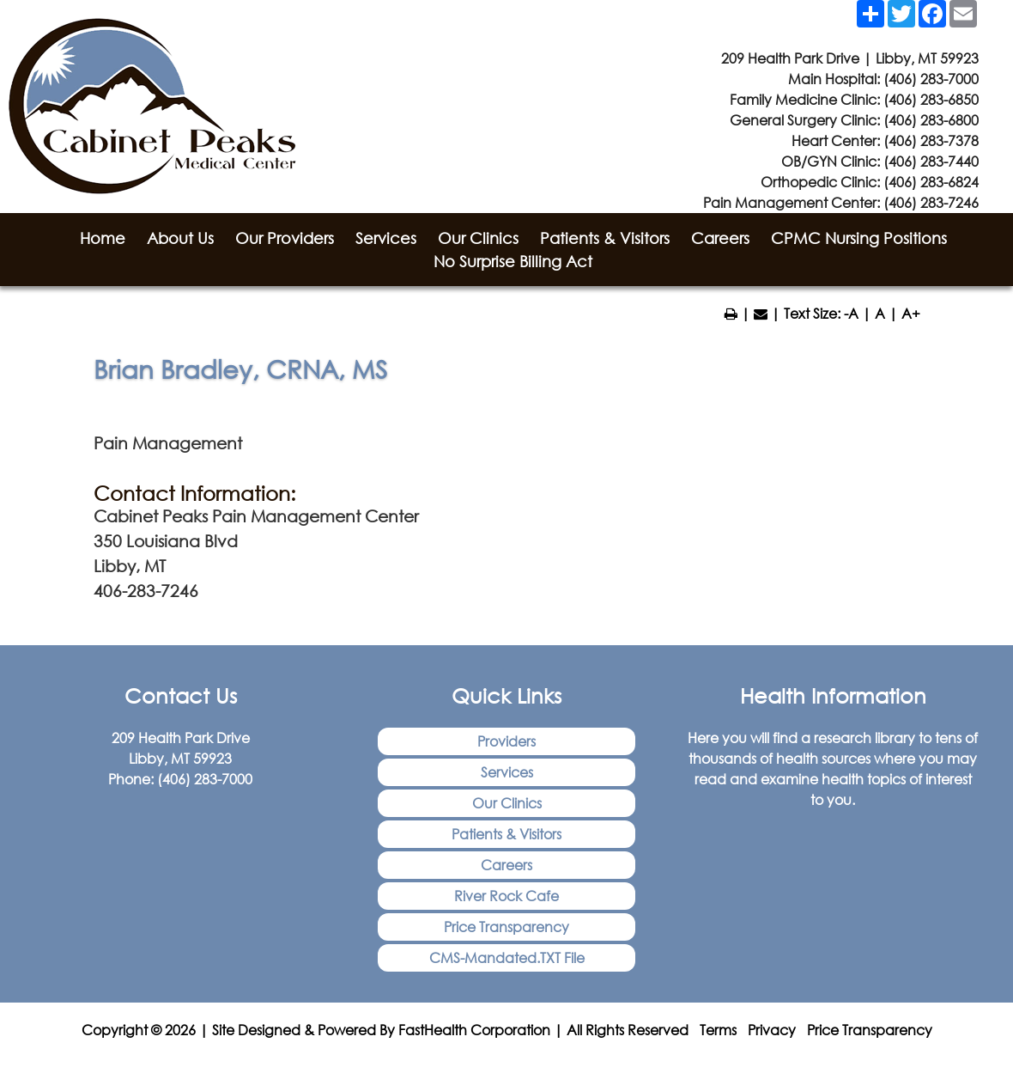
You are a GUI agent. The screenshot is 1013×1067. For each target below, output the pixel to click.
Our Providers (284, 238)
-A (851, 313)
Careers (720, 238)
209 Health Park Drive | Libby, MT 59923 (850, 58)
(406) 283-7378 (931, 140)
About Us (180, 238)
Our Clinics (478, 238)
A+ (910, 313)
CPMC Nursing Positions (859, 238)
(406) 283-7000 (931, 79)
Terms (718, 1030)
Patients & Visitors (605, 238)
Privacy (772, 1030)
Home (102, 238)
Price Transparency (506, 927)
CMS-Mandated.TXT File (507, 957)
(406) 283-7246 (931, 202)
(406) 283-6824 (931, 182)
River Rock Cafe (506, 896)
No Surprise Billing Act (513, 261)
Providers (506, 741)
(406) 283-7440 (931, 161)
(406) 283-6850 (931, 99)
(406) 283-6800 (931, 120)
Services (385, 238)
